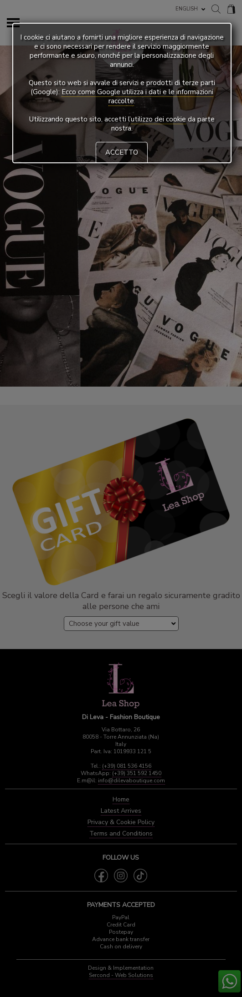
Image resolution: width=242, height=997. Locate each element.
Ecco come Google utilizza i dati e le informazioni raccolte (137, 96)
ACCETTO (121, 152)
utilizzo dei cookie (158, 119)
